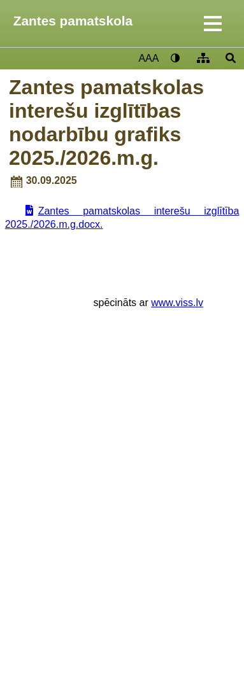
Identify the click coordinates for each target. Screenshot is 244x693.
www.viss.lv (177, 302)
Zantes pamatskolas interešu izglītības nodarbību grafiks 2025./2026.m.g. (106, 122)
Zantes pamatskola (73, 20)
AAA (148, 58)
